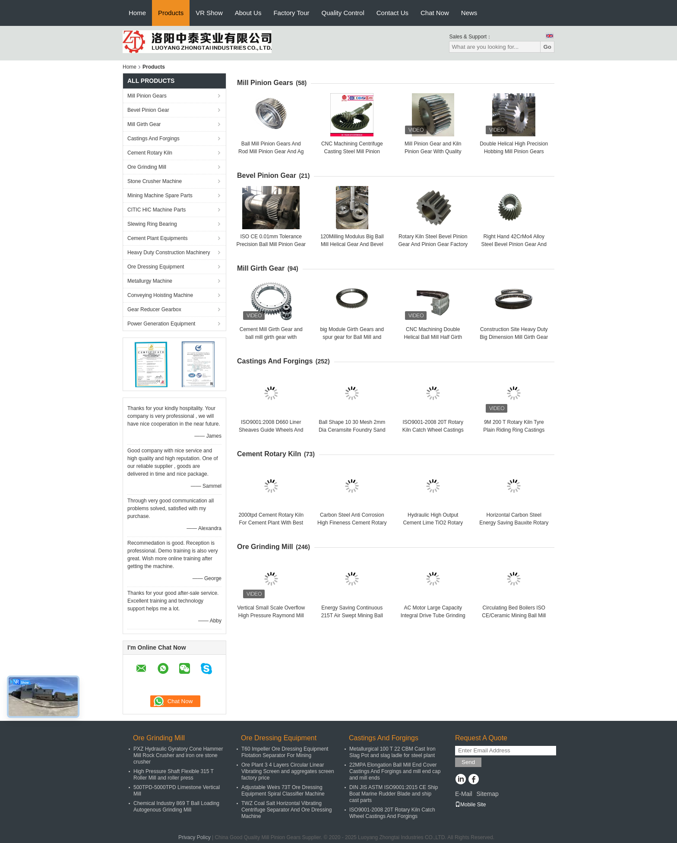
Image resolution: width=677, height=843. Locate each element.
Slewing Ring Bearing (152, 224)
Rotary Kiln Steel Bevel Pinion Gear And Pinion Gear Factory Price (433, 244)
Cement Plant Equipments (157, 238)
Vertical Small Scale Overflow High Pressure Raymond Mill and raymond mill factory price (271, 615)
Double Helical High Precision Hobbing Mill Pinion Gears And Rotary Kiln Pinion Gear (514, 151)
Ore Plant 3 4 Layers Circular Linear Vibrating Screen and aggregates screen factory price (287, 771)
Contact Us (392, 12)
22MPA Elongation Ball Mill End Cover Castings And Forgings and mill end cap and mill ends (394, 771)
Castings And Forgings (153, 139)
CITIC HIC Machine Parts (156, 210)
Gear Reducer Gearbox (154, 309)
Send (468, 762)
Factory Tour (291, 12)
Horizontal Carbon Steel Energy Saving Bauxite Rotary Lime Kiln (513, 523)
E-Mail (463, 793)
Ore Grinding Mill (146, 167)
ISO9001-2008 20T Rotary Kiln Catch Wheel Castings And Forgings (433, 430)
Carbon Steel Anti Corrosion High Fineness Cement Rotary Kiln (352, 523)
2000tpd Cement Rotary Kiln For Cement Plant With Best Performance (271, 523)
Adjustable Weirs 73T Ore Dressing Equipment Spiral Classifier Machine (283, 790)
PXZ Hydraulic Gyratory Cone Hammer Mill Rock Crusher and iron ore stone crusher (178, 755)
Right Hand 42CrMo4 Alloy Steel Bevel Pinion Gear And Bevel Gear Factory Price (514, 244)
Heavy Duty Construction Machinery (168, 252)
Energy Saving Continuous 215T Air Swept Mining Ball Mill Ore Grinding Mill (352, 615)
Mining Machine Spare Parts (160, 196)
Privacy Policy (194, 837)
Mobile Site (470, 805)
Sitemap (487, 793)
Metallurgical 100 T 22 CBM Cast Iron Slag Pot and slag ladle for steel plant (392, 752)
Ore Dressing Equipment (155, 267)
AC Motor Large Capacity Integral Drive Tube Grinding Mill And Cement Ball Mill (433, 615)
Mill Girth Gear (144, 124)
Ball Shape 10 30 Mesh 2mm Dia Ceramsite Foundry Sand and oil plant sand (352, 430)
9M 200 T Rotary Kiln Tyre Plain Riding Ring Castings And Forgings (513, 430)
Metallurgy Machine (149, 281)
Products (170, 12)
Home (137, 12)
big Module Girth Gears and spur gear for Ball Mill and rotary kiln (352, 337)
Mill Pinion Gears (147, 96)
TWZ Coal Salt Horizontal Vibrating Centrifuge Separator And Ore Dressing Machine (286, 809)
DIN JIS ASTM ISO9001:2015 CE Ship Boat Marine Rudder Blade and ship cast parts (393, 793)
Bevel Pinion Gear (148, 110)
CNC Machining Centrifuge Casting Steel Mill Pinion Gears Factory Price (352, 151)
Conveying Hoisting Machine (160, 295)
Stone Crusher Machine (154, 181)
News (469, 12)
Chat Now (435, 12)
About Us (248, 12)
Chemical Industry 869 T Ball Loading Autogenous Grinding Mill (176, 806)
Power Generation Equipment (161, 324)
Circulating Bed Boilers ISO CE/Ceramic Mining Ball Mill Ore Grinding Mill (514, 615)
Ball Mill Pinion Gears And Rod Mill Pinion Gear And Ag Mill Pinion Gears (271, 151)
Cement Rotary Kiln (149, 153)
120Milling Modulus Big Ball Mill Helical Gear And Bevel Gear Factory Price (352, 244)
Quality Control (343, 12)
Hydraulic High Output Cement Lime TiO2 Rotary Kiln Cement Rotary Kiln (433, 523)
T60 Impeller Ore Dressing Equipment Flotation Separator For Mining (284, 752)
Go (547, 47)
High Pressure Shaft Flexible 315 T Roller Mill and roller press (173, 774)
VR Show (209, 12)
